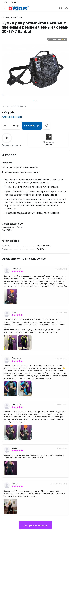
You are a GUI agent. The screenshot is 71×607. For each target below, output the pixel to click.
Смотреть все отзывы (35, 525)
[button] (33, 100)
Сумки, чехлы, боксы (13, 17)
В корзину (31, 125)
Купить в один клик (12, 116)
